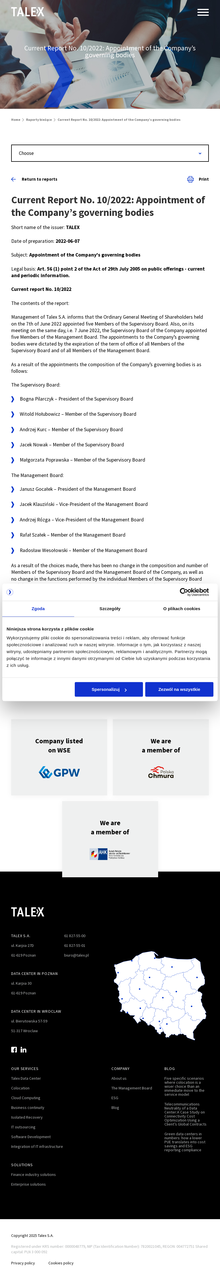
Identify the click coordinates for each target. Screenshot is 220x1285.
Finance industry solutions (33, 1174)
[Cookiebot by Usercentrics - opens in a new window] (188, 592)
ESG (114, 1098)
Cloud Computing (25, 1098)
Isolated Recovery (27, 1117)
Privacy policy (23, 1263)
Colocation (20, 1088)
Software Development (31, 1137)
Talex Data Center (26, 1078)
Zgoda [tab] (38, 608)
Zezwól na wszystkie (179, 689)
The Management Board (131, 1088)
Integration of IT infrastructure (37, 1146)
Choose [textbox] (26, 153)
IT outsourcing (23, 1127)
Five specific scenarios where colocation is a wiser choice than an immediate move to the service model (184, 1086)
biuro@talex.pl (76, 955)
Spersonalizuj (109, 689)
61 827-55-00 (74, 936)
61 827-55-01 (74, 945)
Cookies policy (61, 1263)
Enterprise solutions (28, 1184)
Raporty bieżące (39, 119)
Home (15, 119)
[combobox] (110, 153)
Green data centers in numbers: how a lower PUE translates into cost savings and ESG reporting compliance (184, 1142)
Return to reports (34, 179)
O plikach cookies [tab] (181, 608)
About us (119, 1078)
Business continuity (27, 1107)
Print (198, 179)
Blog (115, 1107)
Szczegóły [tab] (109, 608)
